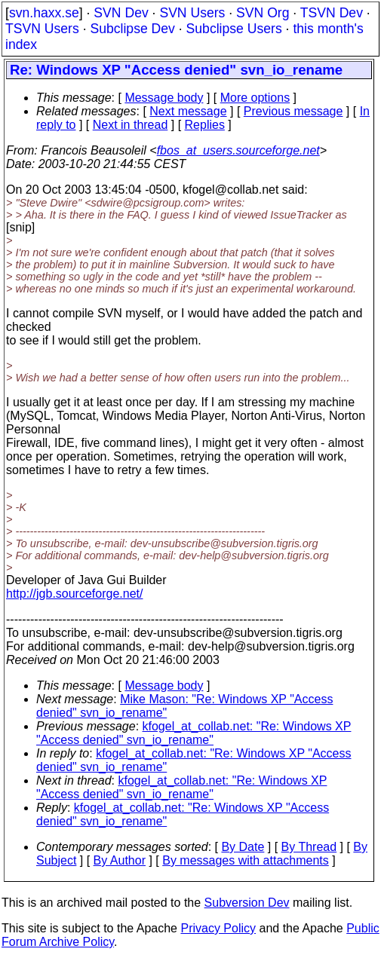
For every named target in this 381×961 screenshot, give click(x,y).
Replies (205, 124)
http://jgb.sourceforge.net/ (74, 593)
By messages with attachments (245, 860)
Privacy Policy (218, 928)
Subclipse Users (234, 28)
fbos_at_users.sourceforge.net (238, 150)
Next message (187, 111)
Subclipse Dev (132, 28)
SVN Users (192, 12)
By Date (242, 846)
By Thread (309, 846)
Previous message (293, 111)
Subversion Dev (247, 902)
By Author (120, 860)
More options (255, 97)
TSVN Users (42, 28)
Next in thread (130, 124)
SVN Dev (121, 12)
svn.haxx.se (44, 12)
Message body (163, 97)
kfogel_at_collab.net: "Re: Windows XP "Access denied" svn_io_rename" (193, 733)
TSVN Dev (331, 12)
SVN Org (262, 12)
